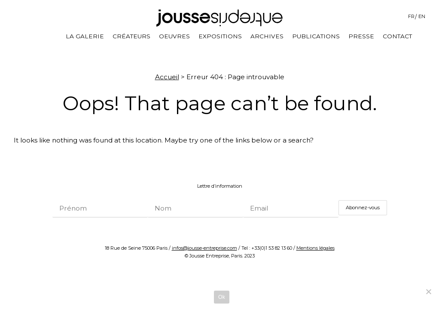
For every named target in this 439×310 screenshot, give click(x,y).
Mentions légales (315, 248)
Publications (316, 36)
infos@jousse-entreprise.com (204, 248)
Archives (267, 36)
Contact (397, 36)
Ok (221, 297)
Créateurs (131, 36)
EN (421, 16)
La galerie (85, 36)
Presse (361, 36)
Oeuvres (174, 36)
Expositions (220, 36)
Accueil (167, 77)
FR (411, 16)
